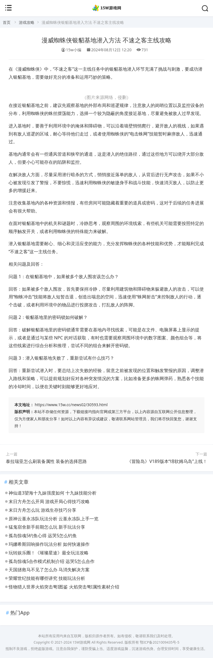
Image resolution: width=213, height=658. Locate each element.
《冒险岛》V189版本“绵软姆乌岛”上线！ (167, 461)
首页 (7, 22)
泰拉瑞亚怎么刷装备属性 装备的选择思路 (46, 461)
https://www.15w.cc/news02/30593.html (71, 404)
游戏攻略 (26, 22)
